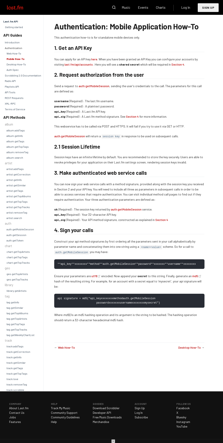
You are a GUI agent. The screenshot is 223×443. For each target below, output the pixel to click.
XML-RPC (10, 103)
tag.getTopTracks (17, 329)
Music (126, 7)
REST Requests (14, 97)
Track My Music (60, 408)
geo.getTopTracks (17, 279)
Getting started (14, 27)
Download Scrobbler (106, 408)
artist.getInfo (14, 179)
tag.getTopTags (16, 324)
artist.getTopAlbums (19, 196)
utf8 (96, 276)
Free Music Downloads (107, 417)
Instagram (183, 422)
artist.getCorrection (18, 174)
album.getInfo (15, 135)
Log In (185, 7)
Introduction (12, 42)
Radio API (10, 80)
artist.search (14, 217)
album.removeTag (17, 152)
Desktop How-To (16, 64)
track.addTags (15, 346)
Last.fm (20, 7)
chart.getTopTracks (18, 262)
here (94, 59)
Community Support (64, 412)
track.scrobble (15, 389)
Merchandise (101, 422)
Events (143, 7)
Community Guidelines (65, 417)
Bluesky (181, 417)
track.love (12, 378)
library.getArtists (17, 290)
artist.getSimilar (16, 185)
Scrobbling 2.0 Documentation (23, 75)
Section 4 (177, 64)
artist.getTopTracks (18, 207)
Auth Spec (13, 69)
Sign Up (208, 7)
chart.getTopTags (17, 257)
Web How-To (14, 53)
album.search (15, 157)
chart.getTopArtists (18, 251)
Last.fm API (10, 21)
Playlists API (12, 86)
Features (15, 422)
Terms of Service (15, 109)
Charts (161, 7)
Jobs (12, 417)
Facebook (183, 408)
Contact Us (16, 412)
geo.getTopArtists (17, 273)
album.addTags (16, 130)
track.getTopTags (17, 373)
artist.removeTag (17, 212)
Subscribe (141, 417)
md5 (196, 276)
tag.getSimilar (15, 307)
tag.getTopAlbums (17, 313)
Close (113, 441)
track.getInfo (14, 357)
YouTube (181, 426)
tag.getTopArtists (17, 318)
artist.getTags (15, 190)
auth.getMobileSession (20, 229)
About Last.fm (19, 408)
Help (54, 422)
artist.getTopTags (17, 201)
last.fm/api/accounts (78, 64)
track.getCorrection (18, 351)
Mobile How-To (15, 58)
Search (113, 7)
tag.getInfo (13, 302)
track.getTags (15, 368)
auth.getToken (15, 240)
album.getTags (15, 141)
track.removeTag (17, 384)
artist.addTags (15, 168)
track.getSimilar (16, 362)
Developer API (102, 412)
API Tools (10, 92)
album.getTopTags (18, 146)
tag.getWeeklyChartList (20, 334)
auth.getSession (16, 234)
